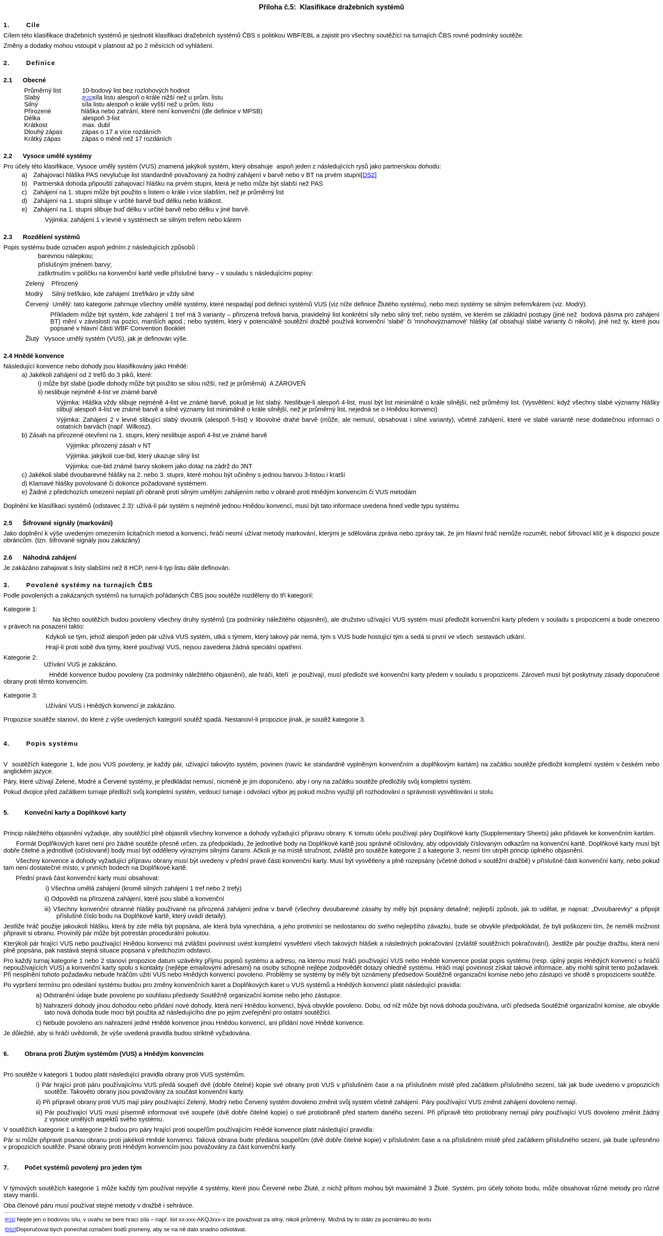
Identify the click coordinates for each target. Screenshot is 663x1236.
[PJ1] (87, 97)
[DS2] (369, 174)
